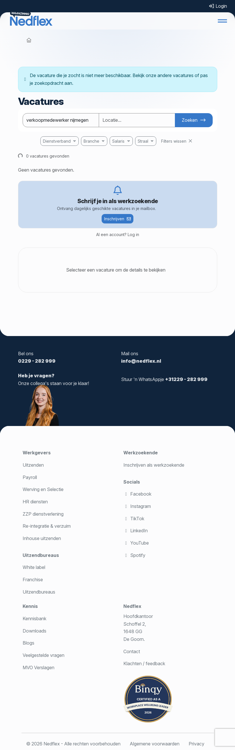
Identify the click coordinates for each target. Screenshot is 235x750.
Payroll (30, 477)
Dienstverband (57, 141)
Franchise (33, 579)
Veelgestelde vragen (43, 655)
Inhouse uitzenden (42, 538)
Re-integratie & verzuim (47, 526)
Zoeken (190, 120)
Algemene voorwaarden (154, 744)
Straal (143, 141)
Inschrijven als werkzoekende (153, 465)
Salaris (118, 141)
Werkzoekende (140, 453)
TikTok (133, 518)
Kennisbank (34, 618)
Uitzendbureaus (41, 555)
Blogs (28, 643)
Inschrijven (114, 218)
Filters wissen (173, 141)
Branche (91, 141)
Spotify (134, 555)
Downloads (34, 631)
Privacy (196, 744)
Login (218, 6)
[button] (222, 21)
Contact (131, 651)
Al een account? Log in (117, 234)
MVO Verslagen (38, 667)
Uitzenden (33, 465)
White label (34, 567)
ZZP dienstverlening (43, 514)
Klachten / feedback (144, 663)
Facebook (137, 494)
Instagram (137, 506)
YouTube (136, 543)
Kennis (30, 606)
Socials (131, 482)
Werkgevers (37, 453)
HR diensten (35, 501)
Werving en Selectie (43, 489)
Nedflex (132, 606)
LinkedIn (135, 530)
